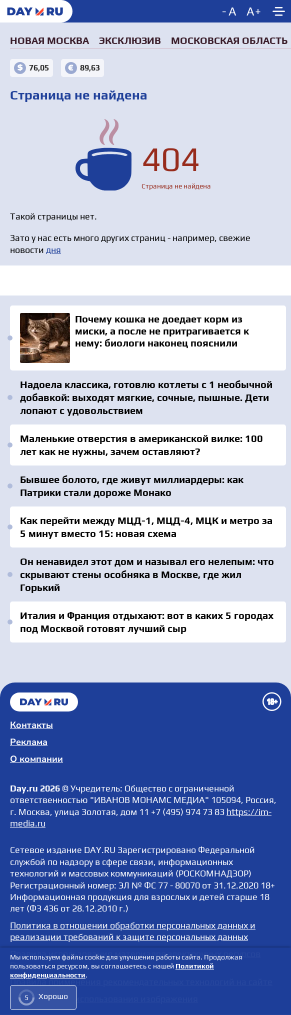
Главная (44, 702)
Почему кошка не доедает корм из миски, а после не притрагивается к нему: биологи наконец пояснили (148, 338)
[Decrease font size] (230, 11)
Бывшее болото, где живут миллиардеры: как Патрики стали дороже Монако (132, 486)
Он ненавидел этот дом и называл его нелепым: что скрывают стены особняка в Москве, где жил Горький (147, 574)
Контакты (31, 725)
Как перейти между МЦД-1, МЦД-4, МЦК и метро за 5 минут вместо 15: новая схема (146, 526)
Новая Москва (49, 40)
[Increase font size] (253, 11)
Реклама (29, 742)
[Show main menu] (278, 11)
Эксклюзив (130, 40)
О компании (36, 759)
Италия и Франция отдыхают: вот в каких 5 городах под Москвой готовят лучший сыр (147, 622)
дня (53, 249)
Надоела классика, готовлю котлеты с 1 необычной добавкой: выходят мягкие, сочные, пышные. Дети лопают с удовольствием (146, 397)
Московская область (229, 40)
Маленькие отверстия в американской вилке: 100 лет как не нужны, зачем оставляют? (141, 444)
